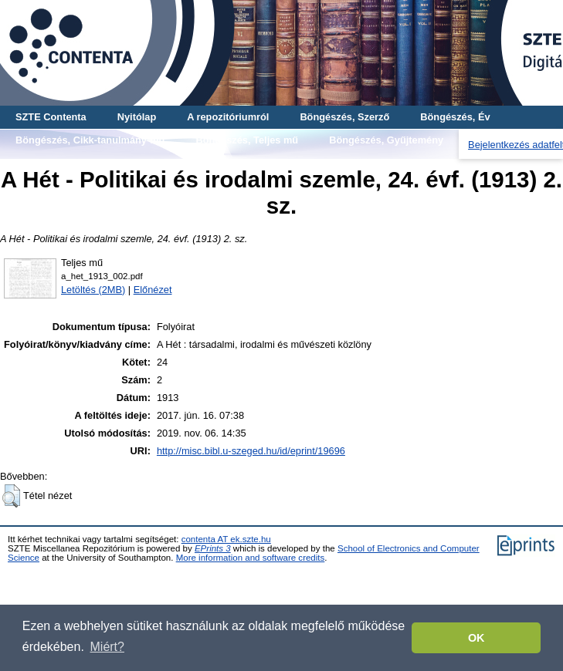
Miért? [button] (107, 646)
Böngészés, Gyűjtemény (386, 140)
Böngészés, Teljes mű (246, 140)
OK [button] (476, 638)
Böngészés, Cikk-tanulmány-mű (89, 140)
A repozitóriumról (228, 117)
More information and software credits (250, 557)
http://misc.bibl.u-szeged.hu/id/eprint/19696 (251, 451)
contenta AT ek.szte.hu (226, 539)
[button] (11, 495)
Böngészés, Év (455, 117)
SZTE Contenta (50, 117)
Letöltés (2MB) (93, 289)
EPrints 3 (213, 548)
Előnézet (153, 289)
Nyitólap (136, 117)
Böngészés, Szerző (344, 117)
